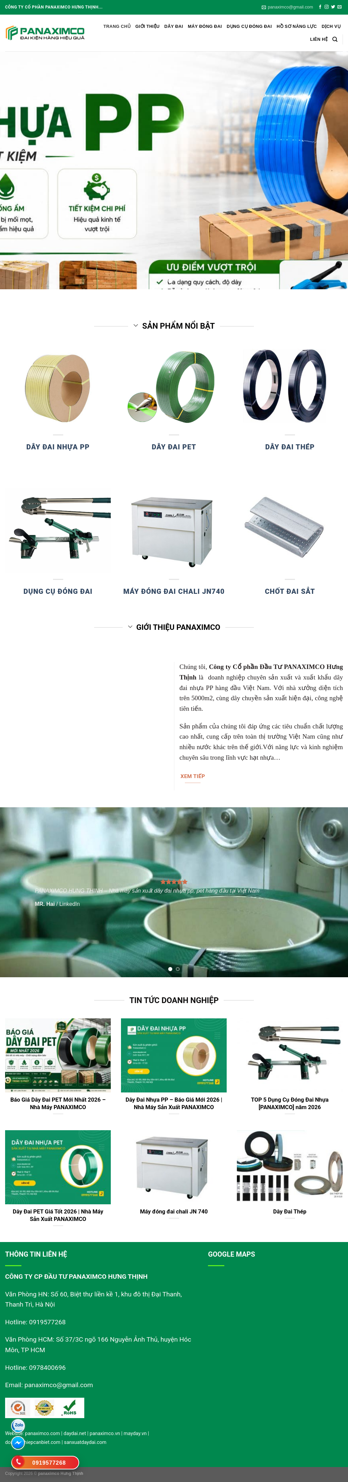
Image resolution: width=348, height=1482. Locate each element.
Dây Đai (173, 26)
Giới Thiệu (147, 26)
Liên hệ (319, 39)
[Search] (334, 39)
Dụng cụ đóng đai (249, 26)
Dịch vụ (331, 26)
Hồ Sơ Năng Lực (297, 26)
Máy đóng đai (205, 26)
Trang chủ (116, 26)
